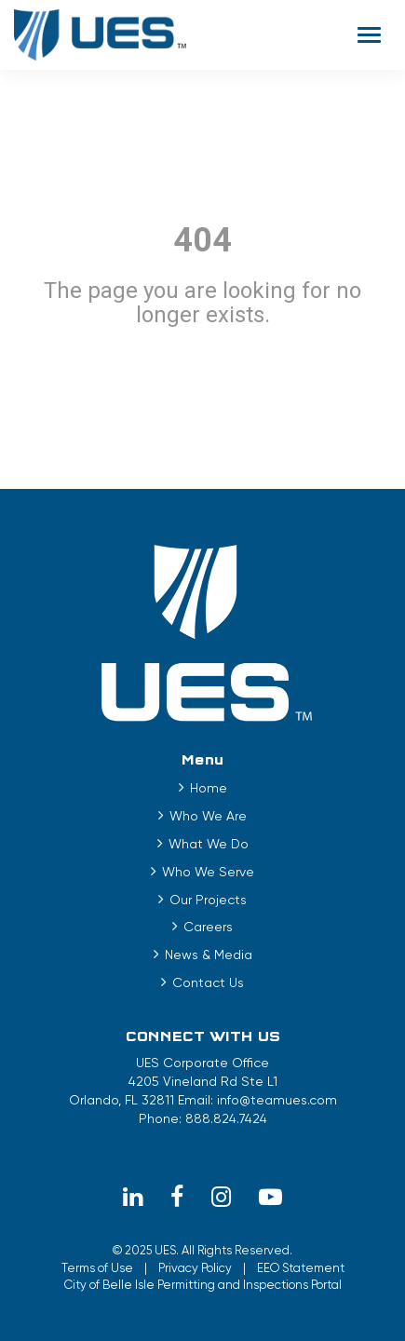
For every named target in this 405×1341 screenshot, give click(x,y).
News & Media (208, 954)
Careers (208, 926)
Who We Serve (208, 871)
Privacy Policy (195, 1268)
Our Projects (208, 899)
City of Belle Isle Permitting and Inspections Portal (203, 1285)
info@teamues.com (277, 1099)
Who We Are (208, 815)
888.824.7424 (226, 1118)
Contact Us (208, 982)
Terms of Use (97, 1268)
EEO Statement (300, 1268)
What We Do (209, 843)
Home (208, 787)
